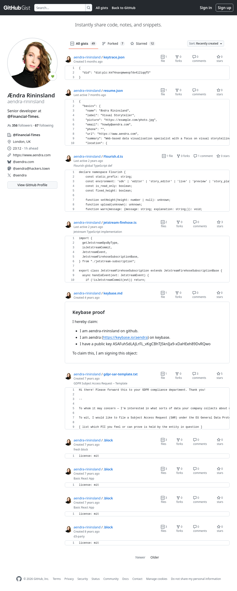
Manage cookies (156, 579)
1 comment (203, 156)
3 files (164, 442)
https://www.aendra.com (32, 155)
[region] (147, 73)
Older (154, 557)
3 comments (199, 376)
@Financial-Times (22, 116)
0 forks (178, 59)
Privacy (69, 579)
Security (83, 579)
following (44, 125)
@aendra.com (23, 162)
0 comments (199, 59)
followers (20, 125)
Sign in (206, 7)
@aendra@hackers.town (31, 168)
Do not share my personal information (196, 579)
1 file (164, 59)
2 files (164, 224)
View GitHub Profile (32, 185)
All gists (102, 8)
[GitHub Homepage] (19, 579)
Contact (137, 579)
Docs (125, 579)
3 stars (220, 224)
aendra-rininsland (87, 57)
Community (111, 579)
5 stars (220, 376)
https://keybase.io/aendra (125, 337)
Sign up (224, 7)
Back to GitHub (123, 8)
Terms (57, 579)
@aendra (20, 175)
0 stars (220, 59)
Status (96, 579)
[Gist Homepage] (17, 7)
